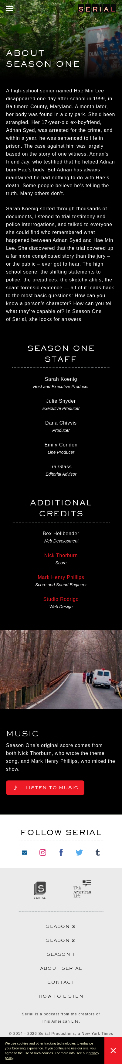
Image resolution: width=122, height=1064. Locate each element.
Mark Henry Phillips (61, 577)
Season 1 (61, 954)
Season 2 (61, 940)
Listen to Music (45, 787)
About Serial (61, 968)
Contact (61, 982)
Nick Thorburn (61, 555)
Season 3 (61, 926)
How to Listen (61, 996)
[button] (15, 1058)
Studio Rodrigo (61, 599)
